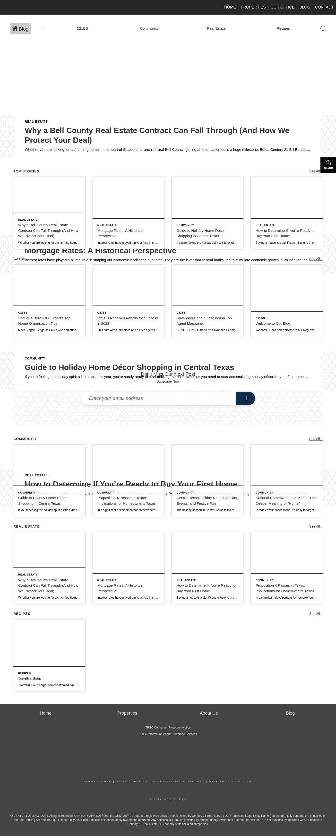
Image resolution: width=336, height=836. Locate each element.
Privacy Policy (132, 781)
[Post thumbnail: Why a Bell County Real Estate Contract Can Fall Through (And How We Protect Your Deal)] (49, 213)
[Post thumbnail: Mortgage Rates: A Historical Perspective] (128, 213)
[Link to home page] (6, 7)
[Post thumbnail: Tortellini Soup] (49, 656)
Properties (253, 7)
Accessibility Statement (179, 781)
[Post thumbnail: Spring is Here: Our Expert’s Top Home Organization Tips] (49, 301)
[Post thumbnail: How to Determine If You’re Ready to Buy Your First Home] (287, 213)
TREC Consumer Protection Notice (167, 727)
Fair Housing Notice (230, 781)
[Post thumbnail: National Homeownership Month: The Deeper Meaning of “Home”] (287, 481)
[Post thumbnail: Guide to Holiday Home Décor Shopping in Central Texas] (208, 213)
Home (230, 7)
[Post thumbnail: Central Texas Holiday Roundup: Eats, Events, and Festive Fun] (208, 481)
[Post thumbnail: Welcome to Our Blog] (287, 301)
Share (328, 165)
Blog (304, 7)
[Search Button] (323, 28)
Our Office (283, 7)
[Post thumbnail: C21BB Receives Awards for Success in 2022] (128, 301)
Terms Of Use (98, 781)
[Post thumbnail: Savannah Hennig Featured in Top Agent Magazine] (208, 301)
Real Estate (36, 121)
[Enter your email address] (158, 398)
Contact (324, 7)
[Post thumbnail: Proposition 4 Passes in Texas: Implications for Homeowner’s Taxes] (128, 481)
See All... (316, 171)
